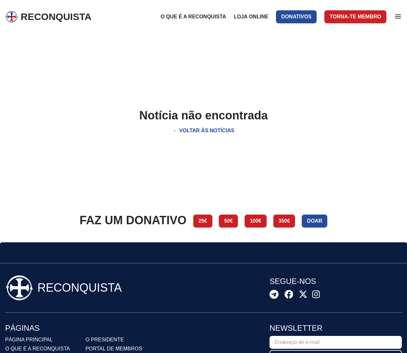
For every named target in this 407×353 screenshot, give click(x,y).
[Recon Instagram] (316, 294)
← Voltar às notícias (203, 130)
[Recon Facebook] (289, 294)
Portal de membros (114, 348)
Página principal (29, 339)
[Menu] (398, 16)
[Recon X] (303, 294)
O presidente (105, 339)
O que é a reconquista (37, 348)
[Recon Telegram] (274, 294)
